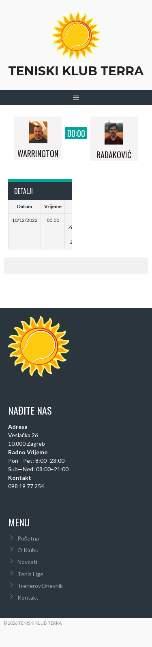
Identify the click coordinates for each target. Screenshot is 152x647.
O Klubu (28, 550)
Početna (28, 538)
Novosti (27, 561)
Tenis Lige (30, 573)
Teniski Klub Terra (76, 71)
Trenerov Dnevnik (40, 585)
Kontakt (28, 597)
